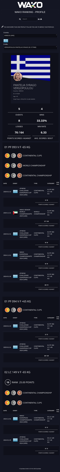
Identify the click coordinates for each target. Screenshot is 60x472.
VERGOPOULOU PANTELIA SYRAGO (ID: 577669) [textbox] (20, 47)
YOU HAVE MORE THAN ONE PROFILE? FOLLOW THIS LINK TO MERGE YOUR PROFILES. (27, 27)
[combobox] (30, 36)
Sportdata (38, 468)
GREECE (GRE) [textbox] (9, 35)
